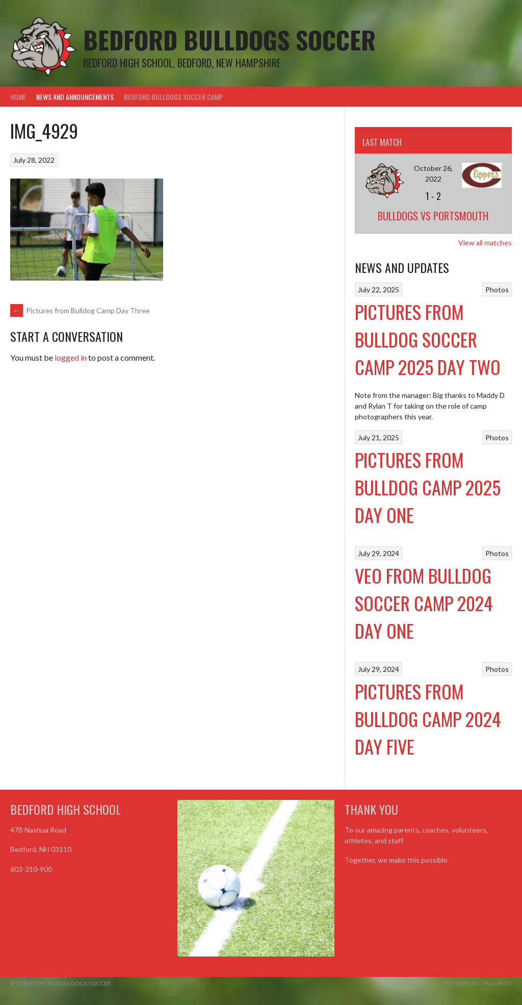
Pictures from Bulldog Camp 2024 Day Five (428, 718)
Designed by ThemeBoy (477, 983)
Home (18, 96)
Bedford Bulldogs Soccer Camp (173, 96)
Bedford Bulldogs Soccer (229, 39)
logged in (71, 357)
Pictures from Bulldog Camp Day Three (80, 310)
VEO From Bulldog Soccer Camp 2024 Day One (424, 603)
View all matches (485, 242)
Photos (497, 289)
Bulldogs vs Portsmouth (433, 215)
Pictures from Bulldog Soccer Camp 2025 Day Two (428, 339)
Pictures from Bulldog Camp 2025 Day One (428, 487)
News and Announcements (75, 96)
